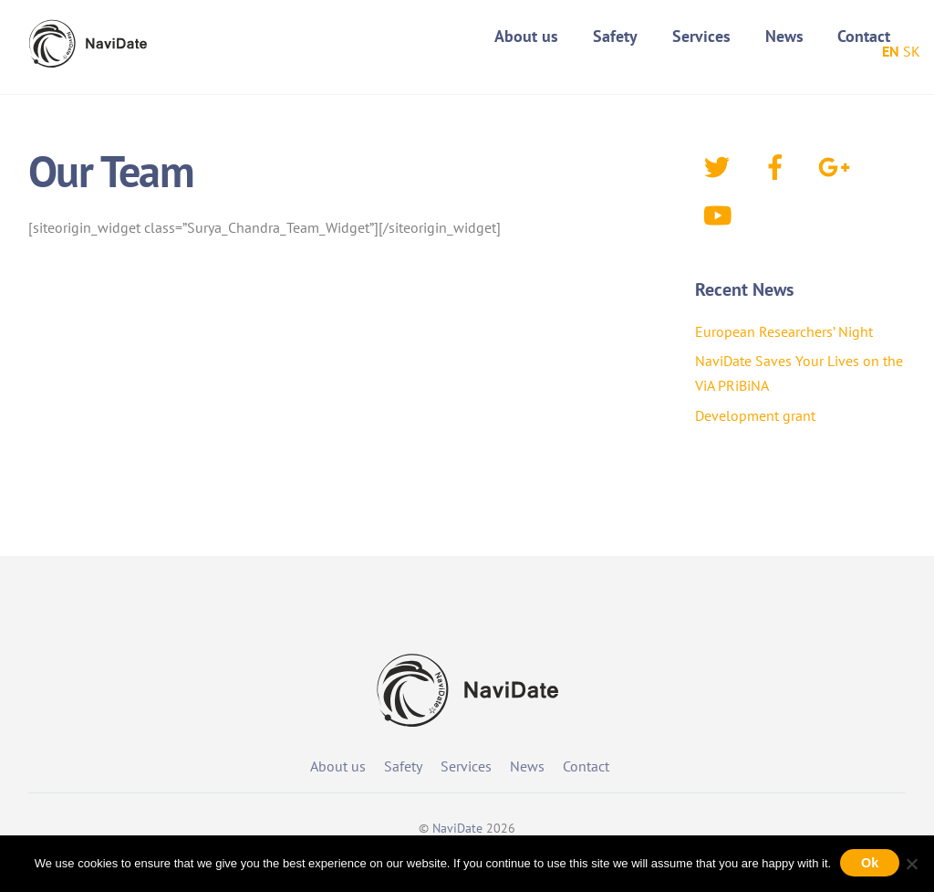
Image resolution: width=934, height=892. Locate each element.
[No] (911, 864)
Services (701, 36)
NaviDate (457, 828)
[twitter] (720, 165)
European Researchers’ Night (784, 331)
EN (890, 51)
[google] (837, 165)
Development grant (755, 415)
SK (911, 51)
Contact (863, 36)
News (784, 36)
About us (526, 36)
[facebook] (778, 165)
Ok (869, 862)
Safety (615, 36)
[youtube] (720, 214)
